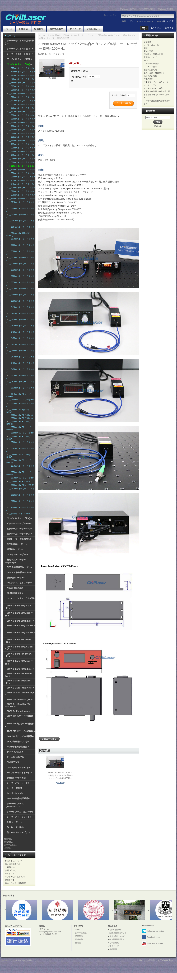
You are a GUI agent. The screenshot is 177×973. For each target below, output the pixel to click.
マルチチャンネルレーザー (19, 583)
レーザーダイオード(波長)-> (20, 54)
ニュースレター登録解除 (15, 883)
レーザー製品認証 (151, 63)
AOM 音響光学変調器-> (18, 747)
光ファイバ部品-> (15, 752)
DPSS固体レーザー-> (17, 544)
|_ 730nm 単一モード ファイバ (21, 148)
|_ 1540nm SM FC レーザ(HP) (21, 400)
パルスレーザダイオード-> (19, 772)
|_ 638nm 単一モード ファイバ (21, 115)
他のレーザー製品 (15, 827)
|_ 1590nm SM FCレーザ (19, 481)
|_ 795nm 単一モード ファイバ (21, 159)
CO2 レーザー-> (14, 822)
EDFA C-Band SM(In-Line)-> (20, 621)
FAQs (146, 60)
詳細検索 (158, 126)
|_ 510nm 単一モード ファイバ (21, 90)
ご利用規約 (10, 867)
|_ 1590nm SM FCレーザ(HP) (21, 485)
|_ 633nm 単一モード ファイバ (21, 104)
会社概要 (147, 42)
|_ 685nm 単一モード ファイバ (21, 137)
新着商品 (23, 29)
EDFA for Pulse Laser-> (18, 711)
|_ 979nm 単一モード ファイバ (21, 195)
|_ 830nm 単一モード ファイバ (21, 169)
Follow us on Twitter (153, 931)
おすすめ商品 (56, 29)
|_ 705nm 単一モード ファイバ (21, 144)
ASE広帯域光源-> (15, 588)
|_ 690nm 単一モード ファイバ (21, 140)
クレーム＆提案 (150, 67)
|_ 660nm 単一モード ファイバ (21, 130)
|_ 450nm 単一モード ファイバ (21, 79)
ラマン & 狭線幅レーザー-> (19, 572)
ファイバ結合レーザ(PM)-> (19, 518)
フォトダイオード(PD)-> (18, 767)
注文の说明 (148, 79)
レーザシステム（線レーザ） (20, 812)
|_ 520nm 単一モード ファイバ (21, 93)
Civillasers (20, 960)
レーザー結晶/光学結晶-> (18, 798)
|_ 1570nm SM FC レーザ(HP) (21, 478)
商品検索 (150, 111)
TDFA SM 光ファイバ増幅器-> (21, 731)
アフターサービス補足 (153, 88)
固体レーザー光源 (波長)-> (19, 539)
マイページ (75, 29)
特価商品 (38, 29)
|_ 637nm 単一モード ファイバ (21, 112)
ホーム (9, 29)
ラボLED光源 (13, 762)
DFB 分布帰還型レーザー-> (19, 567)
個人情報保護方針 (12, 864)
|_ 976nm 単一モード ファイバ (21, 191)
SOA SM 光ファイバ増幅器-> (20, 736)
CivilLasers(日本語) (128, 9)
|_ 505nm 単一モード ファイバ (21, 86)
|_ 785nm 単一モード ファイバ (21, 155)
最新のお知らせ (150, 70)
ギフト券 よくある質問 (15, 877)
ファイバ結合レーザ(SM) (58, 35)
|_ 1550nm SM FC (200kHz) (20, 418)
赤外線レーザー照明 (16, 778)
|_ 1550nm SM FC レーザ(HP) (21, 433)
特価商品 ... (9, 839)
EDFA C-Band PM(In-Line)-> (20, 669)
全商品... (7, 848)
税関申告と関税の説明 (153, 54)
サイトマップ (10, 873)
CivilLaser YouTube (152, 943)
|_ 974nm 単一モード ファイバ (21, 188)
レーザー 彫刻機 (14, 788)
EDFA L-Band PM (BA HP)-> (20, 688)
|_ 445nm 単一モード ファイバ (21, 75)
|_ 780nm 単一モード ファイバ (21, 151)
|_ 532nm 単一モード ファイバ (21, 101)
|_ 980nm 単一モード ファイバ (21, 198)
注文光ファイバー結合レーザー (157, 82)
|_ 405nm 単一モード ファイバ (21, 72)
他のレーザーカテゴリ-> (18, 832)
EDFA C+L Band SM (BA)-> (20, 699)
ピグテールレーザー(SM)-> (19, 528)
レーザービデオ (150, 85)
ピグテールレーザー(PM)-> (19, 534)
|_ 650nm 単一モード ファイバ (21, 119)
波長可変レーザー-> (16, 577)
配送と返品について (13, 861)
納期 (145, 48)
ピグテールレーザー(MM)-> (19, 523)
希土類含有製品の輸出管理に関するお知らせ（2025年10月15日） (157, 94)
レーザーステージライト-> (19, 817)
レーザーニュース (151, 45)
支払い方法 (148, 51)
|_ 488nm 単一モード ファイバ (21, 83)
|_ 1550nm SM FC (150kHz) (20, 415)
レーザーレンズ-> (15, 793)
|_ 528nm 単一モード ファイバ (21, 97)
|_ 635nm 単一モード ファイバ (21, 108)
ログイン (131, 21)
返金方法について (117, 936)
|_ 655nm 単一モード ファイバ (21, 122)
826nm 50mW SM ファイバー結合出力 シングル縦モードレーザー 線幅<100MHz (60, 775)
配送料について (150, 57)
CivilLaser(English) (147, 9)
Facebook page (151, 937)
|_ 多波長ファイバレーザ (19, 513)
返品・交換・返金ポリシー (155, 73)
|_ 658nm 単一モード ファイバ (21, 126)
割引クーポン (10, 880)
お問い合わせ (94, 29)
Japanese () (104, 15)
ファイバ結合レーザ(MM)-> (19, 59)
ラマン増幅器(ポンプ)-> (18, 741)
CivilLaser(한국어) (166, 9)
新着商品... (8, 842)
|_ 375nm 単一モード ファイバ (21, 68)
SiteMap (29, 960)
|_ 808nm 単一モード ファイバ (21, 162)
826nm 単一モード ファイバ (83, 35)
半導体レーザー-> (15, 549)
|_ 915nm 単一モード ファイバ (21, 180)
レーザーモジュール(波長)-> (20, 49)
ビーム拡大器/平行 (15, 757)
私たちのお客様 (150, 76)
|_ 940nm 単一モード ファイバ (21, 184)
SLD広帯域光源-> (15, 593)
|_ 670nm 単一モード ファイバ (21, 133)
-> (19, 64)
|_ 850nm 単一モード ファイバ (21, 173)
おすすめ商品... (10, 845)
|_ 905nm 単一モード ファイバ (21, 177)
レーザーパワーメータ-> (18, 783)
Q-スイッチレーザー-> (17, 554)
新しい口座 (168, 21)
